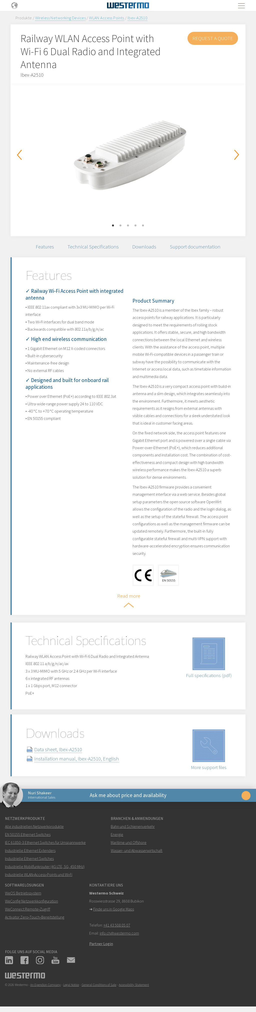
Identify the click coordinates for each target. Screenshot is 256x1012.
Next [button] (237, 155)
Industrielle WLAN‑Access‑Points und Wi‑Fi (38, 874)
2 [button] (120, 225)
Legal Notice (71, 985)
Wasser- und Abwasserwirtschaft (136, 850)
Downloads (144, 246)
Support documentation (195, 246)
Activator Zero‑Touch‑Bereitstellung (34, 917)
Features (45, 246)
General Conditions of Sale (99, 985)
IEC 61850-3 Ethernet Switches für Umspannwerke (45, 842)
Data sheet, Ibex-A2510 (58, 749)
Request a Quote (212, 38)
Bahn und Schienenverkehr (133, 826)
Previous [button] (19, 155)
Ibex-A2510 (137, 18)
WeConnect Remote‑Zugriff (27, 909)
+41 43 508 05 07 (117, 925)
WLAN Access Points (106, 18)
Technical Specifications (93, 246)
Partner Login (101, 943)
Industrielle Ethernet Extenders (30, 850)
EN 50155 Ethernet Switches (27, 834)
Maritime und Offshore (128, 842)
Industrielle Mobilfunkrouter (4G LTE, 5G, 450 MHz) (44, 866)
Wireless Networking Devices (60, 18)
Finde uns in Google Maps (113, 909)
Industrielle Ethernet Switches (29, 858)
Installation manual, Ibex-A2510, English (76, 758)
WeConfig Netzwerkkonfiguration (31, 901)
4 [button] (135, 225)
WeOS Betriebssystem (23, 893)
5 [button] (143, 225)
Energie (117, 834)
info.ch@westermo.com (119, 933)
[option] (128, 156)
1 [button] (113, 225)
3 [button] (128, 225)
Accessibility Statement (134, 985)
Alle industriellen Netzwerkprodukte (34, 826)
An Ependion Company (45, 985)
